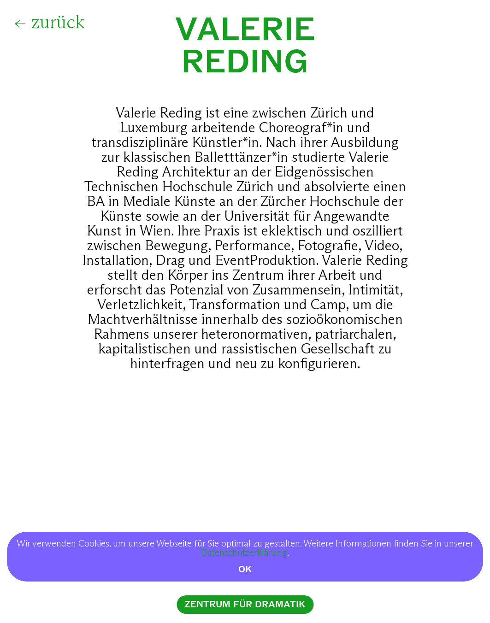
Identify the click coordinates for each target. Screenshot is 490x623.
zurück (58, 23)
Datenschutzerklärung (244, 553)
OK (245, 569)
